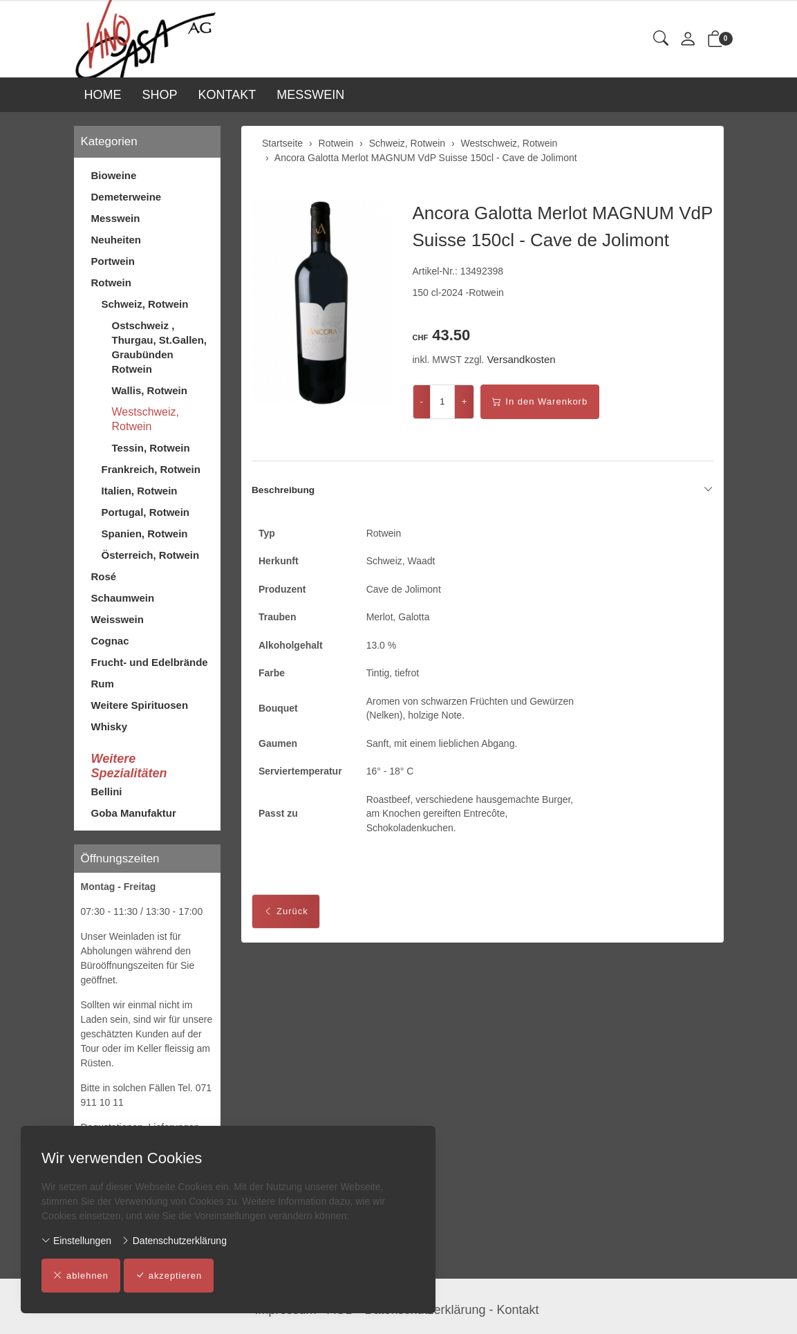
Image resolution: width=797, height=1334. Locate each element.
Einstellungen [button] (76, 1240)
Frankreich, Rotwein (151, 469)
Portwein (113, 261)
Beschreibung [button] (482, 490)
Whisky (109, 726)
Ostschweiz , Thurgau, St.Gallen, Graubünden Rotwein (159, 347)
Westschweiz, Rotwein (146, 419)
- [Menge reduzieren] (421, 401)
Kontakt (518, 1310)
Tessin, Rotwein (151, 448)
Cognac (110, 641)
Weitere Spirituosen (140, 705)
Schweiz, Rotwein (145, 304)
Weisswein (117, 619)
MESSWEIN (310, 95)
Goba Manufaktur (133, 813)
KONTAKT (227, 95)
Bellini (106, 791)
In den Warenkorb (540, 402)
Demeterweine (126, 197)
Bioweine (114, 175)
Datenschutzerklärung (174, 1240)
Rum (102, 683)
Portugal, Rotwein (146, 512)
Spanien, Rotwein (145, 533)
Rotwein (111, 282)
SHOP (160, 95)
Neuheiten (116, 240)
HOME (103, 95)
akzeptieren (169, 1276)
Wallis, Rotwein (149, 390)
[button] (660, 39)
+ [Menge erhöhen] (464, 401)
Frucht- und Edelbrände (149, 662)
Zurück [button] (285, 916)
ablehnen (81, 1276)
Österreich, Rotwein (151, 555)
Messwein (115, 218)
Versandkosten (521, 359)
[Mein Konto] (688, 40)
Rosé (104, 576)
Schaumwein (123, 598)
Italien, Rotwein (140, 491)
